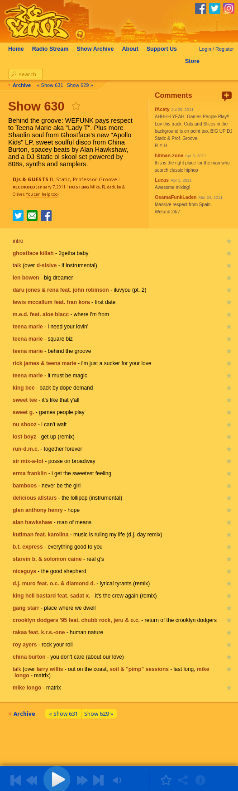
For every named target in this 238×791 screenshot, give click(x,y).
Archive (99, 49)
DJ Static (60, 179)
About (135, 49)
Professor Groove (95, 179)
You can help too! (42, 194)
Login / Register (216, 49)
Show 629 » (84, 85)
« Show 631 (54, 85)
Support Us (166, 49)
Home (21, 49)
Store (197, 61)
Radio (55, 49)
